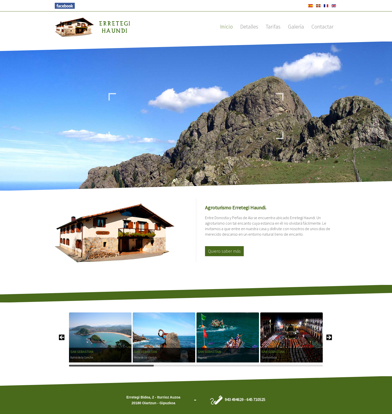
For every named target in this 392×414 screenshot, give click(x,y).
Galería (296, 26)
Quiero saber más (224, 251)
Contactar (323, 26)
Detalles (249, 26)
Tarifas (273, 26)
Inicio (226, 26)
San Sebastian (81, 351)
